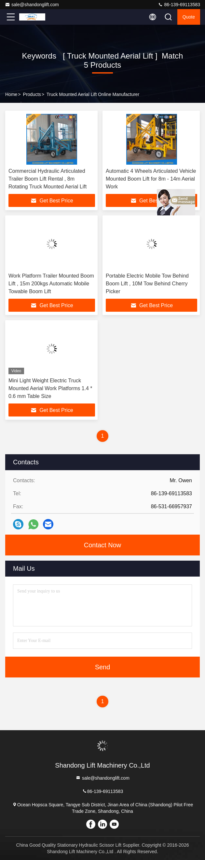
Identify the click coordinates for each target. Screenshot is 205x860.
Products (32, 94)
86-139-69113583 (179, 4)
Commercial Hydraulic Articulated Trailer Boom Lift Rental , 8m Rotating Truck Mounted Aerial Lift (47, 178)
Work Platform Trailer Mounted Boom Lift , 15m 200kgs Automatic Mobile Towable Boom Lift (51, 283)
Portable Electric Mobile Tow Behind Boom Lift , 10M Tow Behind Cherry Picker (147, 283)
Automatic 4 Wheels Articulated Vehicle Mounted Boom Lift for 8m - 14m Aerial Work (151, 178)
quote (189, 17)
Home (11, 94)
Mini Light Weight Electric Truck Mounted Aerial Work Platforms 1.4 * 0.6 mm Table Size (50, 388)
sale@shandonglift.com (32, 4)
